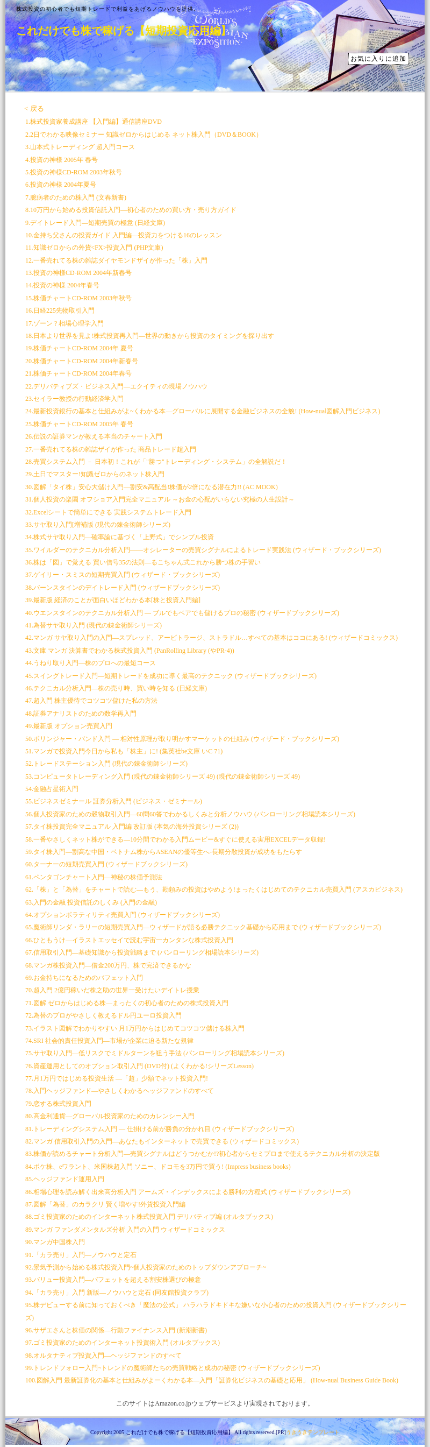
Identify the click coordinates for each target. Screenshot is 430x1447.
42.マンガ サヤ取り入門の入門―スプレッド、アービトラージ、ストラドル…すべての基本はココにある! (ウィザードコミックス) (211, 637)
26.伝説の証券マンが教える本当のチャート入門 (93, 436)
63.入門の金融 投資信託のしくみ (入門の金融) (91, 902)
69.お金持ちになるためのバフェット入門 (84, 978)
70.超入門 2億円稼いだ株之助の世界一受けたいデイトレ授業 (112, 990)
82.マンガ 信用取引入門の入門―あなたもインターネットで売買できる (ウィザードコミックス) (162, 1141)
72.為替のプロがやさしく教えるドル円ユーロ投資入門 (103, 1015)
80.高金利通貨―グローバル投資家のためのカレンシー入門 (110, 1116)
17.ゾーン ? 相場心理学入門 (64, 323)
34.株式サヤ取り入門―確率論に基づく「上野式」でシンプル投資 (119, 537)
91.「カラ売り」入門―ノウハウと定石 (81, 1255)
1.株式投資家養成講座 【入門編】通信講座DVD (93, 121)
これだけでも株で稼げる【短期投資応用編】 (123, 31)
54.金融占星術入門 (51, 789)
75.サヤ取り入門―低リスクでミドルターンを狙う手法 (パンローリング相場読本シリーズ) (154, 1053)
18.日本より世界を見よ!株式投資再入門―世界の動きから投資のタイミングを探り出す (149, 336)
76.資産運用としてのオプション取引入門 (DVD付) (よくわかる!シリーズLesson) (139, 1066)
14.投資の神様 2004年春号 (62, 285)
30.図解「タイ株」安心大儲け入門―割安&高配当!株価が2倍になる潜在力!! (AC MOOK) (151, 487)
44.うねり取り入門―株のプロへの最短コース (90, 663)
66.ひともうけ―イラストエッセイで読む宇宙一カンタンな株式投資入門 (129, 940)
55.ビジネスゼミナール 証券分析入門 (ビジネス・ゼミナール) (113, 801)
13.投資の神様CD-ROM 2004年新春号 (78, 273)
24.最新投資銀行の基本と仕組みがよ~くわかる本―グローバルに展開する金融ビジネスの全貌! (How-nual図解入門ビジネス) (202, 411)
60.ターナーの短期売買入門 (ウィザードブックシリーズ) (106, 864)
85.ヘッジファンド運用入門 (64, 1179)
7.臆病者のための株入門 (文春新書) (75, 197)
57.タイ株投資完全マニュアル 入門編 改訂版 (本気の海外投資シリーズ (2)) (132, 826)
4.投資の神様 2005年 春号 (61, 160)
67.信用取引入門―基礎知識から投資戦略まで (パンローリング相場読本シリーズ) (142, 952)
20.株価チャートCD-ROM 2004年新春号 (81, 361)
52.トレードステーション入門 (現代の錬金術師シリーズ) (106, 763)
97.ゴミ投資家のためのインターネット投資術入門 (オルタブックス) (122, 1342)
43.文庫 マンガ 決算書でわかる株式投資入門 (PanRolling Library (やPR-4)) (129, 650)
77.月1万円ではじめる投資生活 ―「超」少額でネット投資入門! (116, 1078)
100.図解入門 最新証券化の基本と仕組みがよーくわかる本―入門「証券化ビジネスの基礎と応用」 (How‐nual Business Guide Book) (211, 1380)
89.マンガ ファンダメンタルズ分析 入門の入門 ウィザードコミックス (125, 1229)
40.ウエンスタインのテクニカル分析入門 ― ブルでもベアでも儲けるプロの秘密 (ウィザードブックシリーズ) (182, 613)
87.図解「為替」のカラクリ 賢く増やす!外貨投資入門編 (105, 1204)
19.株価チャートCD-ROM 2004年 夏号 (79, 348)
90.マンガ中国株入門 (55, 1242)
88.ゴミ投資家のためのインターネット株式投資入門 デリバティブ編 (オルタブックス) (149, 1216)
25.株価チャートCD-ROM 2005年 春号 (79, 424)
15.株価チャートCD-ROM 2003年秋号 (78, 298)
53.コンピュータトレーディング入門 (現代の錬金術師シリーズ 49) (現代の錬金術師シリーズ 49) (162, 776)
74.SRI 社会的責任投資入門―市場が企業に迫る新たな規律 (109, 1040)
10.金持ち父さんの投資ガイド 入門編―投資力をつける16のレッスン (123, 235)
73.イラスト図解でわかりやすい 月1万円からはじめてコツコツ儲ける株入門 (135, 1028)
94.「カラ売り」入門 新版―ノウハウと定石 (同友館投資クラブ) (117, 1292)
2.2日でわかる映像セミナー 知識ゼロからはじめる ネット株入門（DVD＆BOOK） (143, 134)
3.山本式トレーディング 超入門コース (80, 147)
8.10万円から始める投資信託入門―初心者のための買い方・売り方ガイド (130, 210)
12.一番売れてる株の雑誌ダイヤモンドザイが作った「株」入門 (116, 260)
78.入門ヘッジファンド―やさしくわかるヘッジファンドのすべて (119, 1091)
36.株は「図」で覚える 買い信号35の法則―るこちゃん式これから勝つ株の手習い (143, 562)
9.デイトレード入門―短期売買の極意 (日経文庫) (95, 223)
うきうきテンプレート (313, 1432)
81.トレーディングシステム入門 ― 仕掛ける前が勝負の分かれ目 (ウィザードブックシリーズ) (159, 1129)
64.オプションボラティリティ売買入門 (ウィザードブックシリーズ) (122, 915)
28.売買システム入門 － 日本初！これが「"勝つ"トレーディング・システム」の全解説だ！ (156, 461)
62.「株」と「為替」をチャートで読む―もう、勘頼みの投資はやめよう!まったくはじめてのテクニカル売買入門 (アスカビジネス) (214, 889)
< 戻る (34, 108)
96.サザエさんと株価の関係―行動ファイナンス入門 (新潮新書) (116, 1330)
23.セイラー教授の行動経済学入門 (74, 399)
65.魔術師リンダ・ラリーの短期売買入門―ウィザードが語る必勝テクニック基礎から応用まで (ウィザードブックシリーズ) (203, 927)
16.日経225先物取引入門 (60, 310)
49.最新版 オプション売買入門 (68, 726)
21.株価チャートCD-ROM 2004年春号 (78, 373)
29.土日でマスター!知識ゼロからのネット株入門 (94, 474)
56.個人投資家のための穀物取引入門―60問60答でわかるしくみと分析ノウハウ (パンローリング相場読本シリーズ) (190, 814)
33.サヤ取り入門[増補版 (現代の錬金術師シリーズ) (97, 524)
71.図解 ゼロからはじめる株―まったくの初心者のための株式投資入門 (126, 1003)
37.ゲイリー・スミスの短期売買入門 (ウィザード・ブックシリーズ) (122, 574)
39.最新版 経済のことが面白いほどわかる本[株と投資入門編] (112, 600)
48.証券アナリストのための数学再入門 (81, 713)
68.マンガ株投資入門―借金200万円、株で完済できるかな (108, 965)
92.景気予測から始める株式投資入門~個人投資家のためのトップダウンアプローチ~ (145, 1267)
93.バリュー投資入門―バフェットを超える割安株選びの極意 (113, 1279)
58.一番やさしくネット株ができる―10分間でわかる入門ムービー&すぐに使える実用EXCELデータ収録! (175, 839)
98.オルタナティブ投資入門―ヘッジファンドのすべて (103, 1355)
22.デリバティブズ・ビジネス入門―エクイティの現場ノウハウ (116, 386)
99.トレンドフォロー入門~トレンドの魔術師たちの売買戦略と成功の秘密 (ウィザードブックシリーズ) (172, 1368)
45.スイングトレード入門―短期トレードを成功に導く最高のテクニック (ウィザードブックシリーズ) (171, 676)
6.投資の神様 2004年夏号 (60, 184)
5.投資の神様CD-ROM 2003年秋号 (73, 172)
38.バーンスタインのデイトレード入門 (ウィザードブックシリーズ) (122, 587)
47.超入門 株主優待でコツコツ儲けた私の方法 (91, 700)
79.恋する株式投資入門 (58, 1103)
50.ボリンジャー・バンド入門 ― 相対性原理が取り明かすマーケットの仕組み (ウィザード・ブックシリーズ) (182, 739)
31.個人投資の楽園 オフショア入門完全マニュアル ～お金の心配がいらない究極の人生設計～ (160, 499)
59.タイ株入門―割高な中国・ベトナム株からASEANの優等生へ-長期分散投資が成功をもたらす (163, 852)
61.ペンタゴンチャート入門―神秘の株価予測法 (93, 877)
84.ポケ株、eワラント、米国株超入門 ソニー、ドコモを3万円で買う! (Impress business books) (158, 1166)
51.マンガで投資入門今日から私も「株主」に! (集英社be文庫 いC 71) (124, 751)
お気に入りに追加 (378, 58)
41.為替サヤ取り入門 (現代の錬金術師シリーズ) (93, 625)
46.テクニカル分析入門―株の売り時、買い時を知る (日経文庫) (116, 688)
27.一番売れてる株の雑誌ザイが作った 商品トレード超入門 (110, 449)
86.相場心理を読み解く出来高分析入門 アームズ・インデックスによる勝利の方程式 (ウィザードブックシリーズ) (187, 1192)
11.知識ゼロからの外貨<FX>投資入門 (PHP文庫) (94, 247)
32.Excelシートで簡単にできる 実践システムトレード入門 (108, 512)
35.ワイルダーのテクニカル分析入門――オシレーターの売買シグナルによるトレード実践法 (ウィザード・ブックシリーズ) (203, 550)
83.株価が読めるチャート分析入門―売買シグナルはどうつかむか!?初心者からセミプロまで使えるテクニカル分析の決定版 (202, 1153)
